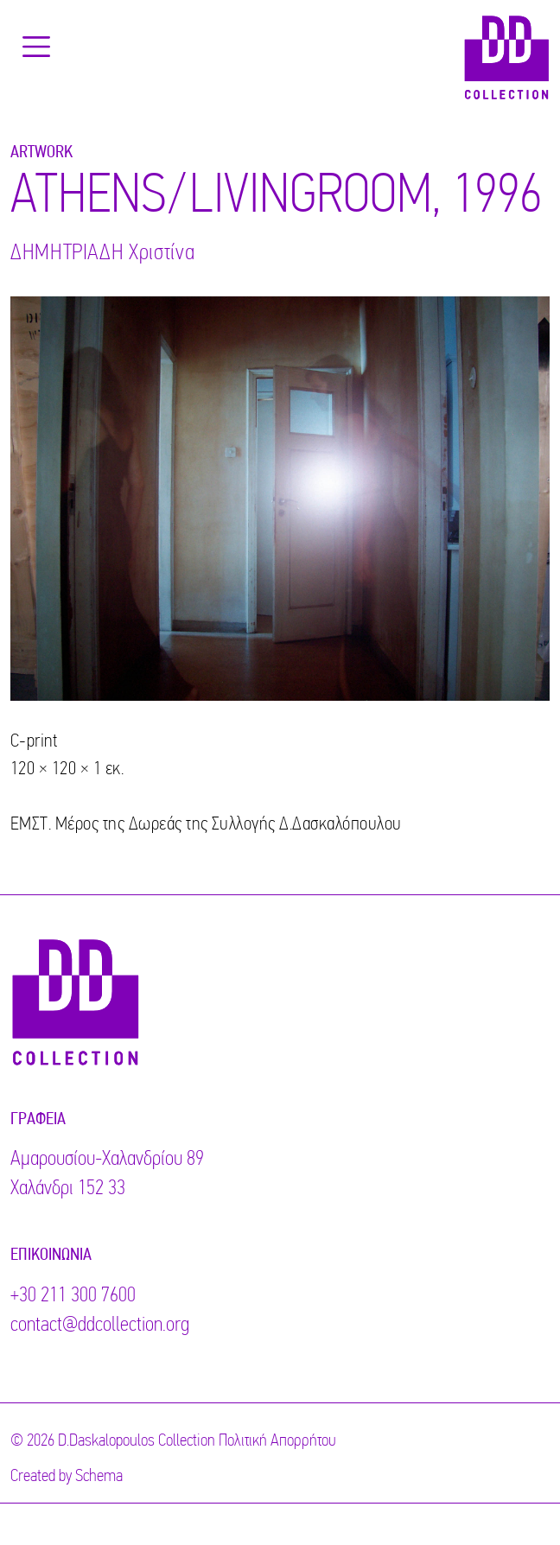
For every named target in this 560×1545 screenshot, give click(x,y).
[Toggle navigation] (36, 47)
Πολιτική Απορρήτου (277, 1441)
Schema (99, 1476)
